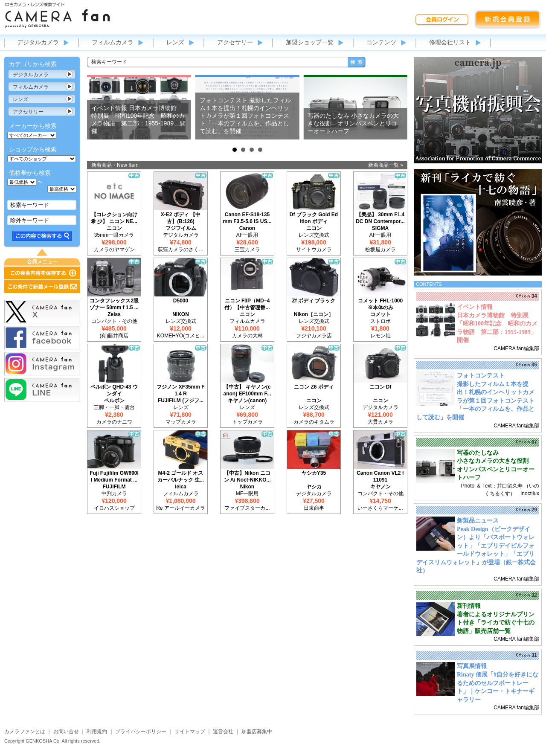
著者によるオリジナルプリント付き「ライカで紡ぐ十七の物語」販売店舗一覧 (495, 622)
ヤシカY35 (314, 473)
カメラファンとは (24, 731)
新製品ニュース (478, 520)
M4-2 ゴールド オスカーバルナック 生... (180, 476)
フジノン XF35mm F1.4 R (180, 390)
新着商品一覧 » (385, 165)
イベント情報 (475, 307)
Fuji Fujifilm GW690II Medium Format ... (114, 476)
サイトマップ (189, 731)
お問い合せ (66, 731)
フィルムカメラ (113, 42)
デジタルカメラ (38, 42)
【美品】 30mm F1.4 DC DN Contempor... (380, 218)
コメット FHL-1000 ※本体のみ (380, 304)
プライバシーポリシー (140, 731)
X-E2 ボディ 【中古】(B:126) (180, 218)
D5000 (180, 301)
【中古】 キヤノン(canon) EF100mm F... (247, 390)
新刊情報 (469, 606)
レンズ (175, 42)
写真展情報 (472, 666)
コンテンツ (381, 42)
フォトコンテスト (481, 375)
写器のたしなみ (478, 453)
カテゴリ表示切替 (69, 74)
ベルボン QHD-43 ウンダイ (114, 390)
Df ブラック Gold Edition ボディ (314, 218)
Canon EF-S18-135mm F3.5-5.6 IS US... (247, 218)
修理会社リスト (450, 42)
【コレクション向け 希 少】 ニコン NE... (114, 218)
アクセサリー (235, 42)
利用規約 (97, 731)
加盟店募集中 (256, 731)
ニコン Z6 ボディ (314, 387)
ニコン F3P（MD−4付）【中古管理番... (247, 304)
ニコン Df (380, 387)
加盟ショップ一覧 (310, 42)
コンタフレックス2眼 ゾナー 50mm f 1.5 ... (114, 304)
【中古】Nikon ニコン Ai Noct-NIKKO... (247, 476)
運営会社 (223, 731)
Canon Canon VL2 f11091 (380, 476)
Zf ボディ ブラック (314, 301)
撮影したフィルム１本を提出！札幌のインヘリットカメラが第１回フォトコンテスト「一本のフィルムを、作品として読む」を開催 (475, 401)
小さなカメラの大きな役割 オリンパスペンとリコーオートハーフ (495, 469)
